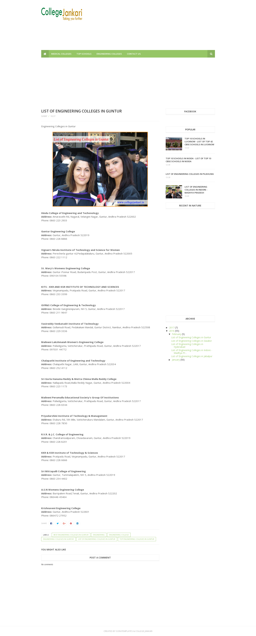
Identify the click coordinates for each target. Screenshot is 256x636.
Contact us (134, 53)
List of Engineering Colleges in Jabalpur (191, 356)
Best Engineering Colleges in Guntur (71, 535)
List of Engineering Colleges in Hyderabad (187, 345)
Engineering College (119, 535)
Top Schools (84, 53)
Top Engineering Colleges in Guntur (137, 539)
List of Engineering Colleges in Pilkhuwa (190, 173)
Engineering (99, 535)
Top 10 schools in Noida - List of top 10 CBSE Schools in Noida (188, 160)
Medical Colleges (61, 53)
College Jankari (143, 631)
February (177, 334)
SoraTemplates (124, 631)
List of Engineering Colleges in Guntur (96, 539)
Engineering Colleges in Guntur (58, 539)
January (176, 359)
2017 (172, 327)
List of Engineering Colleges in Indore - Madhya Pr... (191, 351)
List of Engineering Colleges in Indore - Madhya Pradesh (196, 189)
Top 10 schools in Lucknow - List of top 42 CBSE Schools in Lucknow (199, 141)
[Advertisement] (155, 27)
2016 (172, 330)
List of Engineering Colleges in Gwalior (191, 340)
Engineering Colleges (109, 53)
